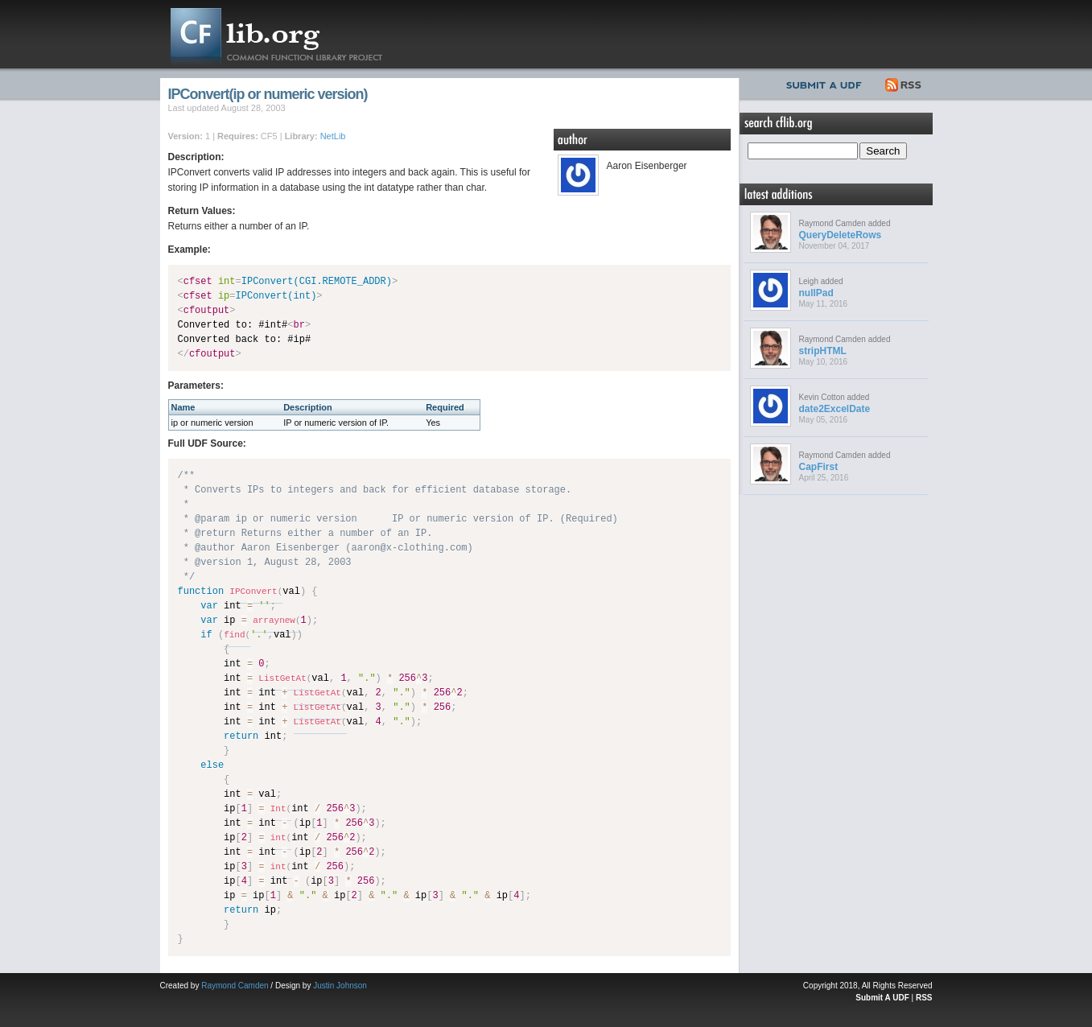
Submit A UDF (882, 997)
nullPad (816, 293)
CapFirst (819, 466)
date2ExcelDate (835, 409)
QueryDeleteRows (840, 235)
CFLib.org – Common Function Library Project (289, 34)
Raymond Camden (234, 985)
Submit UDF (827, 82)
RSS (904, 82)
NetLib (333, 136)
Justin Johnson (340, 985)
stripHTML (823, 351)
